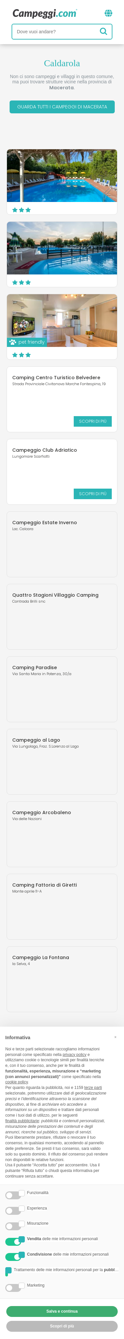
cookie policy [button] (16, 1082)
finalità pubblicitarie (22, 1121)
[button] (115, 1037)
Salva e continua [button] (62, 1311)
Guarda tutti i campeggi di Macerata (62, 106)
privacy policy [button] (74, 1054)
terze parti (93, 1087)
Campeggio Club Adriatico (44, 450)
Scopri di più (92, 421)
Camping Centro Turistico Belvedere (56, 377)
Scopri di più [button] (62, 1326)
